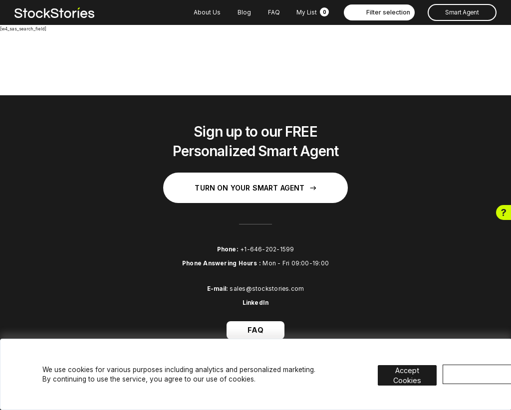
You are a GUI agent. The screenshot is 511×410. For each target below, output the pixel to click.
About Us (207, 12)
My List (312, 12)
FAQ (274, 12)
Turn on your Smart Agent (255, 188)
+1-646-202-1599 (267, 249)
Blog (244, 12)
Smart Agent (462, 12)
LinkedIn (256, 302)
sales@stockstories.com (267, 288)
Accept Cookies (416, 367)
